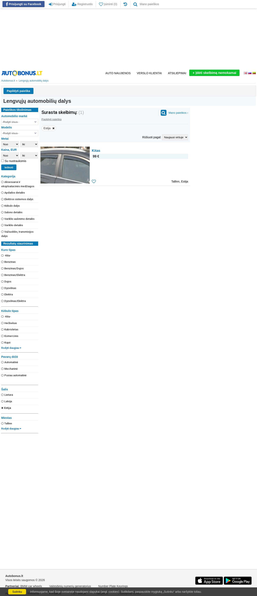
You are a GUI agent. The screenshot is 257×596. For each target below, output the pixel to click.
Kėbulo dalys (10, 205)
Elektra (7, 294)
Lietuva (7, 394)
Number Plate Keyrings (113, 586)
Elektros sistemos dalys (17, 199)
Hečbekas (9, 323)
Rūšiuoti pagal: (152, 137)
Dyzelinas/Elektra (13, 301)
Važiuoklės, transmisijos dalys (17, 234)
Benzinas (8, 261)
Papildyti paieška (18, 91)
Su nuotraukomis (15, 161)
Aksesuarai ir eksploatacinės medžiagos (17, 184)
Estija (6, 407)
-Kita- (6, 255)
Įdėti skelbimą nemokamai (214, 73)
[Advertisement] (128, 39)
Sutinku (17, 591)
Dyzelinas (8, 288)
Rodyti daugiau (11, 347)
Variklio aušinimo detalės (17, 218)
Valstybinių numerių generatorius (70, 586)
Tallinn (6, 423)
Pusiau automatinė (13, 375)
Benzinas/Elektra (13, 274)
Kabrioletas (9, 329)
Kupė (5, 342)
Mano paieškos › (178, 112)
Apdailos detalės (13, 192)
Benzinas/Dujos (12, 268)
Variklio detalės (12, 225)
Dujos (6, 281)
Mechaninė (9, 368)
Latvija (6, 401)
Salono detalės (11, 212)
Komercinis (9, 336)
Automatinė (9, 362)
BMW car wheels (31, 586)
